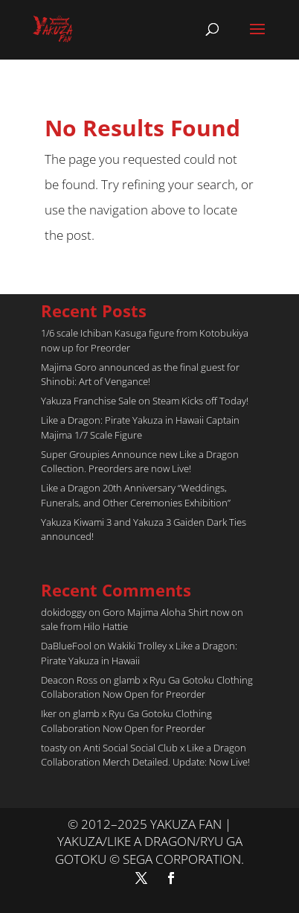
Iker (49, 713)
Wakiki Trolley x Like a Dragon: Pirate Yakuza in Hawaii (139, 653)
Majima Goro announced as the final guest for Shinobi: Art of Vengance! (140, 374)
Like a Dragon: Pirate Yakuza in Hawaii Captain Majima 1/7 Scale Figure (140, 427)
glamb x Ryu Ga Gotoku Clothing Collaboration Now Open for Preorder (147, 687)
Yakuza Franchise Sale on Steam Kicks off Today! (144, 400)
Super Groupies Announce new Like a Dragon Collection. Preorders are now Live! (140, 462)
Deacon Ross (69, 680)
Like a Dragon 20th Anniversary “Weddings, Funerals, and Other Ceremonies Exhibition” (136, 495)
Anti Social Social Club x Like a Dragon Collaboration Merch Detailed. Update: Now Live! (145, 755)
